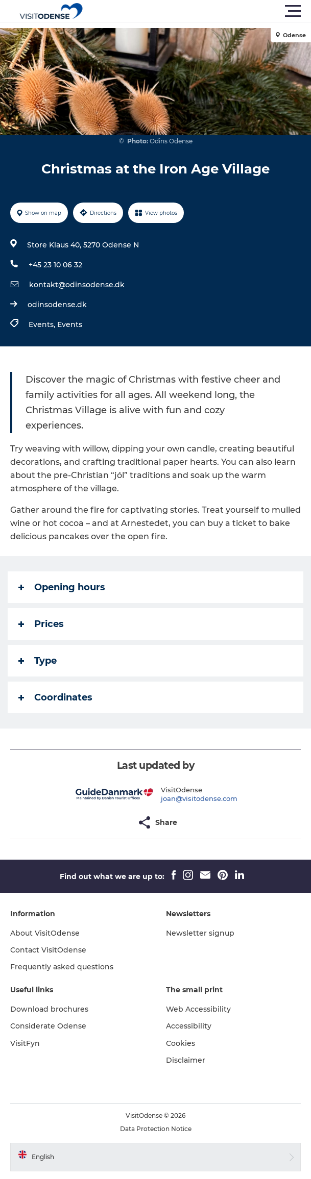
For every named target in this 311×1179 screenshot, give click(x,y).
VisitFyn (25, 1043)
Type (37, 660)
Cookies (180, 1043)
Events (69, 324)
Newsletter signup (200, 933)
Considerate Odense (48, 1026)
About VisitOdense (45, 933)
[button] (201, 11)
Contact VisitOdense (48, 950)
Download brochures (49, 1009)
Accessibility (188, 1026)
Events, (43, 324)
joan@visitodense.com (199, 798)
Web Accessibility (198, 1009)
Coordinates (55, 697)
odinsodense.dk (57, 304)
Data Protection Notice (156, 1129)
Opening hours (61, 587)
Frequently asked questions (61, 966)
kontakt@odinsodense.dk (77, 284)
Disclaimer (185, 1060)
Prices (41, 624)
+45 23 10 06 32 (55, 264)
